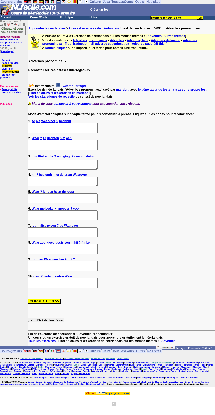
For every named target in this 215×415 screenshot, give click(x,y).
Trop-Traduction (76, 43)
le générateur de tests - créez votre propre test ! (173, 89)
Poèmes (201, 387)
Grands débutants (27, 384)
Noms (68, 387)
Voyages (74, 391)
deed (50, 254)
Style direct (125, 389)
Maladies (197, 384)
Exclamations (148, 382)
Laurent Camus (35, 399)
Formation (187, 382)
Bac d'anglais (143, 395)
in (72, 254)
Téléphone (25, 391)
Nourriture (77, 387)
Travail (16, 391)
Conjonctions (6, 382)
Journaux (128, 384)
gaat (36, 292)
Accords (37, 380)
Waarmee (51, 273)
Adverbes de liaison (165, 40)
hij (33, 180)
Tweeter (67, 86)
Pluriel (158, 387)
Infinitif (94, 384)
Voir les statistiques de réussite (51, 96)
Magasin (167, 384)
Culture (95, 368)
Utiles (93, 17)
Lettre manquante (142, 384)
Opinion (98, 387)
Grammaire (12, 384)
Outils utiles (130, 395)
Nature (51, 387)
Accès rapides (9, 63)
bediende (46, 180)
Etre (139, 382)
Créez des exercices (189, 395)
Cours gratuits (11, 368)
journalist (39, 236)
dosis (59, 254)
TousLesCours (123, 368)
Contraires (40, 382)
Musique (16, 387)
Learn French (157, 395)
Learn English (171, 395)
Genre (210, 382)
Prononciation (30, 389)
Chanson (128, 380)
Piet (41, 160)
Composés (179, 380)
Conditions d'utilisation (90, 399)
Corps (50, 382)
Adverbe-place (137, 40)
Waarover (80, 180)
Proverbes (43, 389)
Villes (57, 391)
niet (62, 140)
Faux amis (170, 382)
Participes (116, 387)
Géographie (50, 384)
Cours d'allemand (97, 395)
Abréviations (26, 380)
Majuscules (186, 384)
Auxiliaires (118, 380)
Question (96, 389)
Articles (100, 380)
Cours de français (115, 395)
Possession (190, 387)
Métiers (35, 387)
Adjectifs (47, 380)
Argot (93, 380)
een (59, 160)
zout (43, 254)
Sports (115, 389)
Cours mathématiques (59, 395)
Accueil (5, 17)
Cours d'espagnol (79, 395)
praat (68, 180)
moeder (64, 217)
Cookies (81, 402)
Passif (137, 387)
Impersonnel (83, 384)
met (34, 160)
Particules (127, 387)
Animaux (77, 380)
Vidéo (34, 391)
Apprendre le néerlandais (47, 28)
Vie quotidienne (46, 391)
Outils (140, 368)
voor (76, 217)
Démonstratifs (122, 382)
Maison (176, 384)
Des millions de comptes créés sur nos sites (11, 41)
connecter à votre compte (73, 103)
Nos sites (154, 368)
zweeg (51, 236)
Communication (141, 380)
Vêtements (85, 391)
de (62, 180)
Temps (174, 389)
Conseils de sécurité (112, 399)
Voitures (65, 391)
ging (66, 160)
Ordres (107, 387)
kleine (90, 160)
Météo (43, 387)
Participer (67, 17)
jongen (48, 198)
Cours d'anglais (40, 395)
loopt (70, 198)
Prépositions (56, 389)
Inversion (112, 384)
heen (57, 198)
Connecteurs (20, 382)
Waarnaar (78, 160)
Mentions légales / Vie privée (62, 402)
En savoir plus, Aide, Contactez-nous (61, 399)
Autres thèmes (174, 36)
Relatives (106, 389)
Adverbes (154, 36)
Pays (151, 387)
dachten (53, 140)
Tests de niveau (186, 389)
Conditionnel (192, 380)
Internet (102, 384)
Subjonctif (137, 389)
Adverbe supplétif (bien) (149, 43)
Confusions (204, 380)
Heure (59, 384)
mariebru (122, 89)
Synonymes (164, 389)
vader (48, 292)
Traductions (5, 391)
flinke (86, 254)
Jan (61, 273)
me (38, 121)
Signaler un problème (7, 76)
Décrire (110, 382)
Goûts (3, 384)
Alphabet (67, 380)
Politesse (166, 387)
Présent (67, 389)
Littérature (157, 384)
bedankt (65, 121)
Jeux (106, 368)
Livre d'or (7, 68)
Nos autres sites (11, 92)
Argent (86, 380)
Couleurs (58, 382)
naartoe (58, 292)
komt (68, 273)
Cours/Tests (39, 17)
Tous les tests (201, 389)
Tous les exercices (42, 358)
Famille (160, 382)
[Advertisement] (11, 124)
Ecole (133, 382)
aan (69, 140)
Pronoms (18, 389)
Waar (35, 140)
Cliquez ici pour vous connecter (12, 30)
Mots (205, 384)
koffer (49, 160)
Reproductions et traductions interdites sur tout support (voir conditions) (156, 399)
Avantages (7, 51)
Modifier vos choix (94, 402)
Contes (31, 382)
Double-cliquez (56, 48)
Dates (83, 382)
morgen (37, 273)
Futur (196, 382)
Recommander (10, 71)
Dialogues (92, 382)
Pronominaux (6, 389)
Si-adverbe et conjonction (110, 43)
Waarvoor (48, 121)
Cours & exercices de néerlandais (94, 28)
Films (178, 382)
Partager (79, 86)
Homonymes (70, 384)
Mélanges (26, 387)
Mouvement (5, 387)
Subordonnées (150, 389)
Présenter (76, 389)
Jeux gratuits (9, 89)
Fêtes (203, 382)
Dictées (102, 382)
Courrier (68, 382)
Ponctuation (178, 387)
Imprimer (7, 65)
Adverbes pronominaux (90, 40)
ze (33, 121)
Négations (89, 387)
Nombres (60, 387)
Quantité (87, 389)
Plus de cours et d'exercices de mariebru (59, 93)
